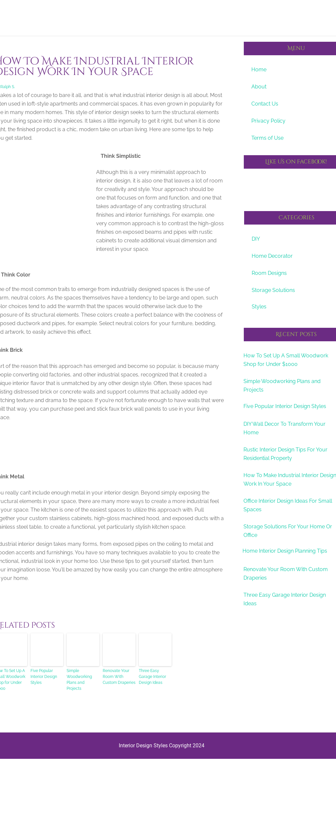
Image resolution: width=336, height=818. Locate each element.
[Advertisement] (109, 462)
